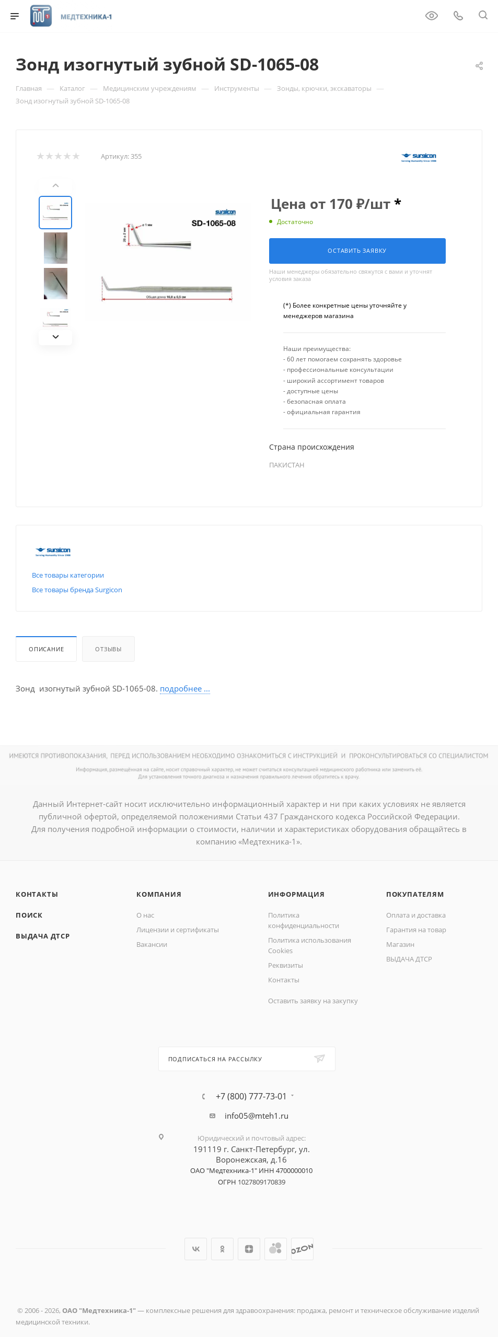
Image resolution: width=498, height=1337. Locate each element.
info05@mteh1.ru (256, 1115)
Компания (158, 894)
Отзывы (108, 649)
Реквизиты (285, 965)
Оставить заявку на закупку (313, 1000)
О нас (145, 915)
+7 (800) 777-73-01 (251, 1096)
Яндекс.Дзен (249, 1249)
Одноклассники (222, 1249)
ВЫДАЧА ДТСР (43, 936)
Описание (46, 649)
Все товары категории (68, 575)
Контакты (37, 894)
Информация (296, 894)
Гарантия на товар (416, 929)
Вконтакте (195, 1249)
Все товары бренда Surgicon (77, 589)
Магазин (400, 944)
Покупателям (415, 894)
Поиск (29, 915)
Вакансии (151, 944)
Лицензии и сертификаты (177, 929)
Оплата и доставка (416, 915)
